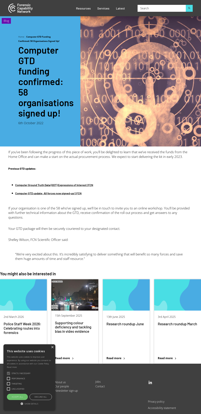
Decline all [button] (41, 396)
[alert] (29, 377)
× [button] (52, 347)
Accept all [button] (17, 396)
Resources (83, 8)
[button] (29, 404)
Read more (12, 367)
